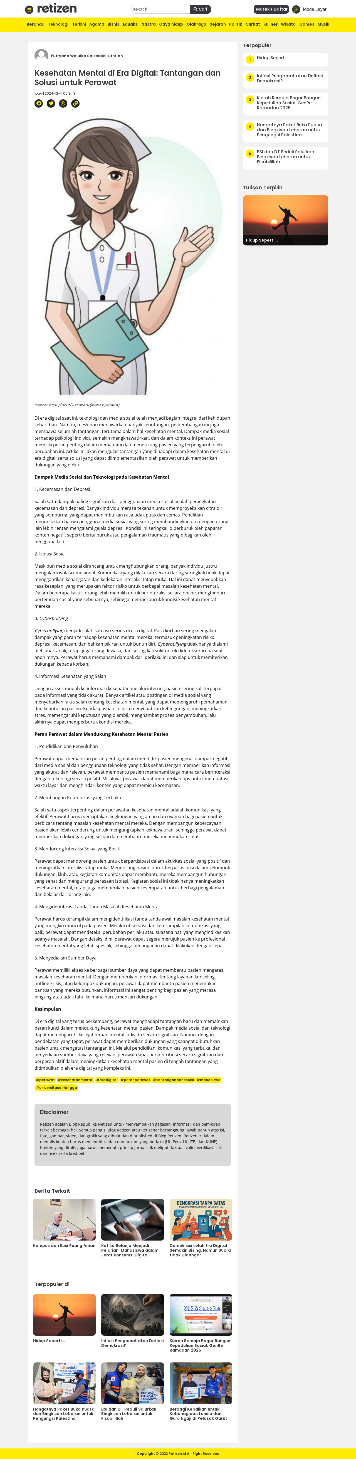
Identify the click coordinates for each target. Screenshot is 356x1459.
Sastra (149, 24)
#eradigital (107, 1079)
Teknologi (58, 24)
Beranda (35, 24)
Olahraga (196, 24)
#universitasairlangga (56, 1087)
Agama (96, 24)
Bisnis (113, 24)
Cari (200, 9)
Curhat (253, 24)
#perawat (45, 1079)
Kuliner (270, 24)
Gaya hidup (171, 24)
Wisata (288, 24)
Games (306, 24)
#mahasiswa (209, 1079)
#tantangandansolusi (173, 1079)
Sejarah (218, 24)
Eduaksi (131, 24)
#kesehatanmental (75, 1079)
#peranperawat (135, 1079)
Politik (235, 24)
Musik (323, 24)
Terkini (79, 24)
